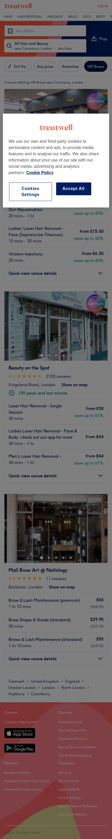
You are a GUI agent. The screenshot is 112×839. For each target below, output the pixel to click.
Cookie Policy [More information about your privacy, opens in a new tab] (40, 172)
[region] (56, 160)
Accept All (73, 188)
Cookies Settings (31, 191)
